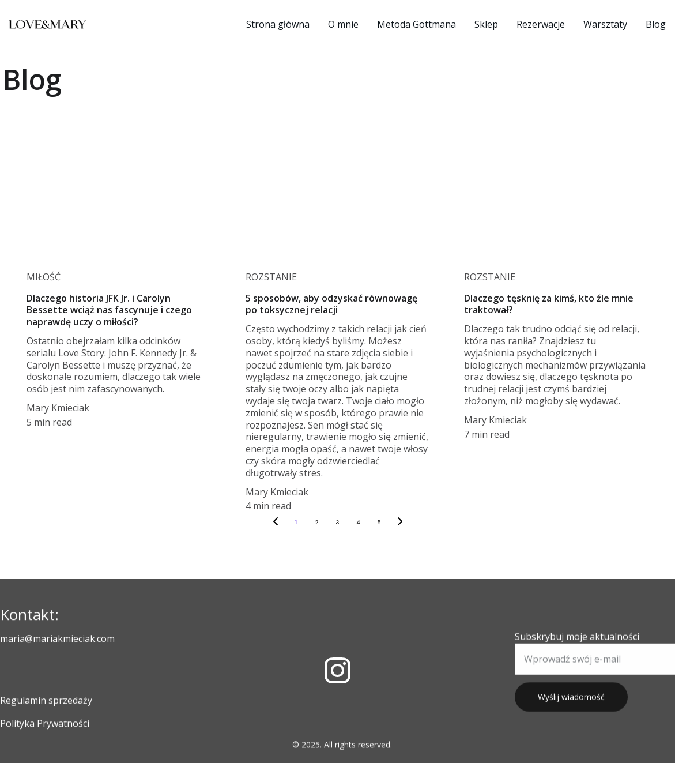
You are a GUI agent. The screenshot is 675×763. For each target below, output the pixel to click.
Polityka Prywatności (44, 725)
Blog (656, 24)
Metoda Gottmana (416, 24)
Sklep (486, 24)
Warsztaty (605, 24)
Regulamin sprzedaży (46, 702)
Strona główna (278, 24)
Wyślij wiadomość (571, 706)
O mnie (343, 24)
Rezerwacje (540, 24)
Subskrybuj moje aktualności (577, 646)
